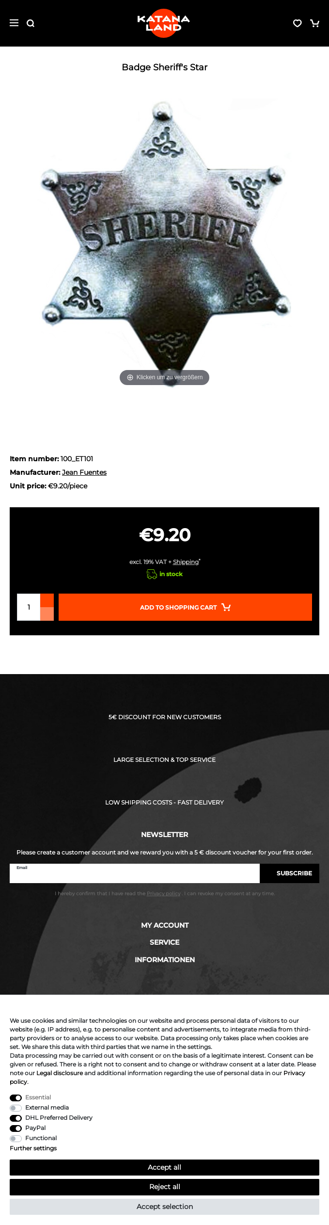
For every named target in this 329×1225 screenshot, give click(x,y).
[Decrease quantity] (47, 614)
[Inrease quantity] (47, 600)
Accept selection (165, 1206)
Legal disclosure (59, 1073)
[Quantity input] (28, 607)
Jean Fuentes (84, 472)
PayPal (35, 1127)
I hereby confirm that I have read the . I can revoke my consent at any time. (165, 893)
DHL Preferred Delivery (59, 1117)
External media (47, 1107)
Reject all (164, 1186)
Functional (41, 1138)
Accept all (164, 1167)
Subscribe (289, 873)
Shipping (186, 561)
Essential (38, 1097)
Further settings (33, 1148)
